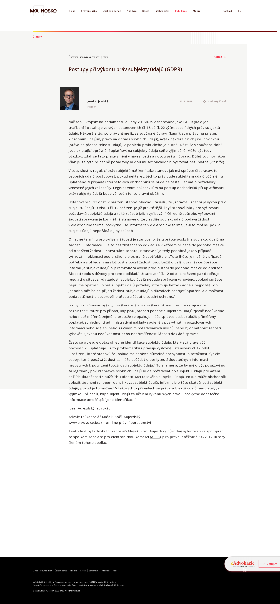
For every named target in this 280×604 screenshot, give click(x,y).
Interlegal (119, 585)
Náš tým (131, 11)
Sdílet (218, 57)
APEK (155, 437)
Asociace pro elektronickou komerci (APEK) (78, 582)
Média (197, 11)
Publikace (181, 11)
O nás (72, 11)
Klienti (146, 11)
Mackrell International (107, 582)
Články (37, 36)
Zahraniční (162, 11)
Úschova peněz (112, 11)
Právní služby (89, 11)
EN (239, 11)
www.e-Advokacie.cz (85, 422)
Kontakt (227, 11)
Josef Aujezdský (97, 101)
